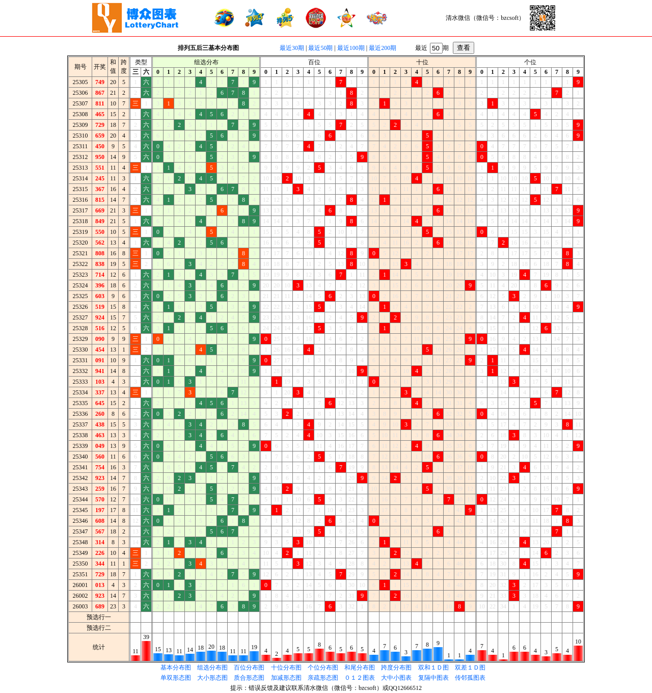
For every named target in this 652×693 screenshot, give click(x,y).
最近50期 (320, 47)
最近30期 (292, 47)
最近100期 (351, 47)
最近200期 (382, 47)
